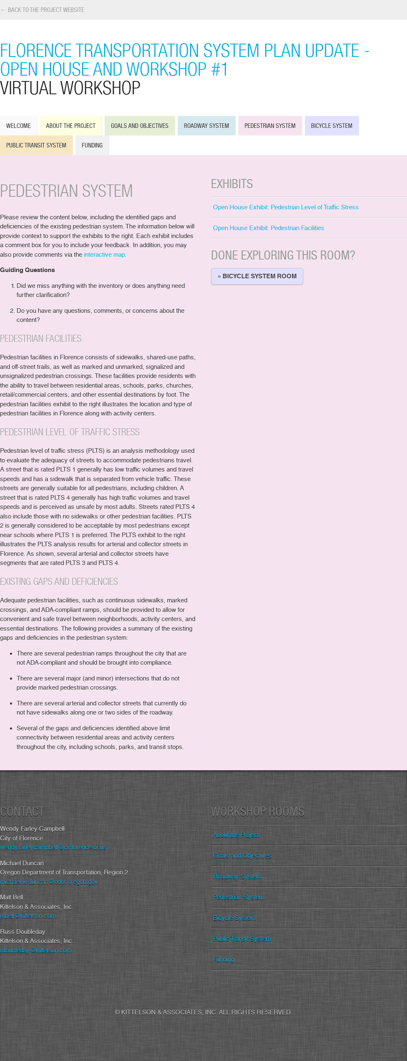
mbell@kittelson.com (28, 916)
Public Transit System (36, 145)
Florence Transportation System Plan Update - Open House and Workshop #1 (203, 68)
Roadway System (206, 125)
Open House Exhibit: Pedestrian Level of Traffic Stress (286, 207)
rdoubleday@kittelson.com (35, 950)
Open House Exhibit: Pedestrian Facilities (268, 228)
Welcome (18, 125)
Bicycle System (332, 125)
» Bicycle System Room (257, 276)
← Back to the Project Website (42, 9)
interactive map (104, 254)
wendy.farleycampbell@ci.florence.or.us (53, 847)
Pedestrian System (270, 125)
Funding (92, 145)
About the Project (71, 125)
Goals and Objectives (140, 125)
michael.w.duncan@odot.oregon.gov (49, 882)
